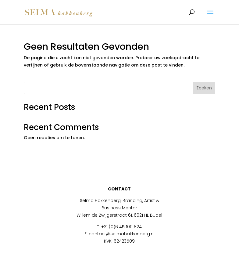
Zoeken (204, 88)
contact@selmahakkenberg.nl (122, 234)
